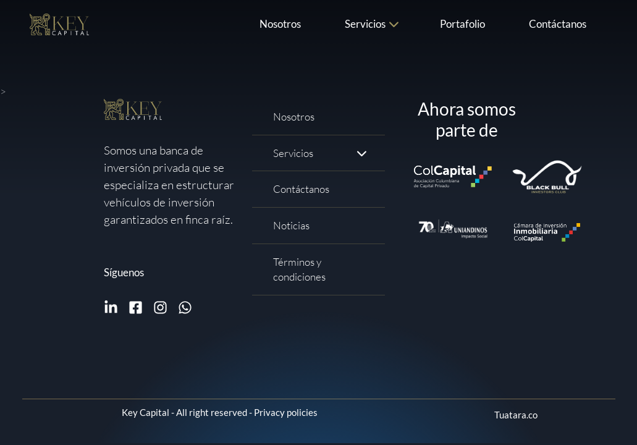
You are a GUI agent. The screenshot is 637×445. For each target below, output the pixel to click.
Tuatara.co (516, 414)
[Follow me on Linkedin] (111, 307)
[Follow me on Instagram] (160, 307)
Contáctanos (557, 23)
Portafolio (462, 23)
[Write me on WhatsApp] (185, 307)
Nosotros (280, 23)
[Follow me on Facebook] (136, 307)
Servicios (365, 23)
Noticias (291, 225)
